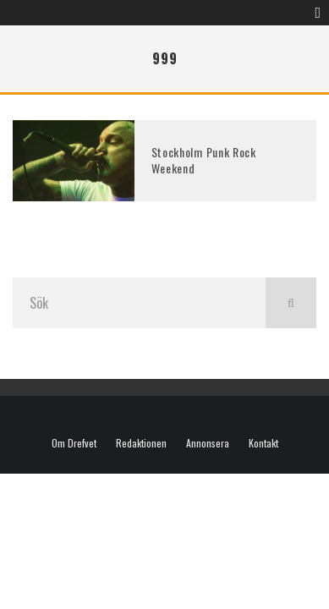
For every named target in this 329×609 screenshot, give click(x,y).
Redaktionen (141, 443)
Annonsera (207, 443)
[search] (291, 302)
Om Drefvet (74, 443)
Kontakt (263, 443)
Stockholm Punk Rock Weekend (203, 159)
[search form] (139, 302)
